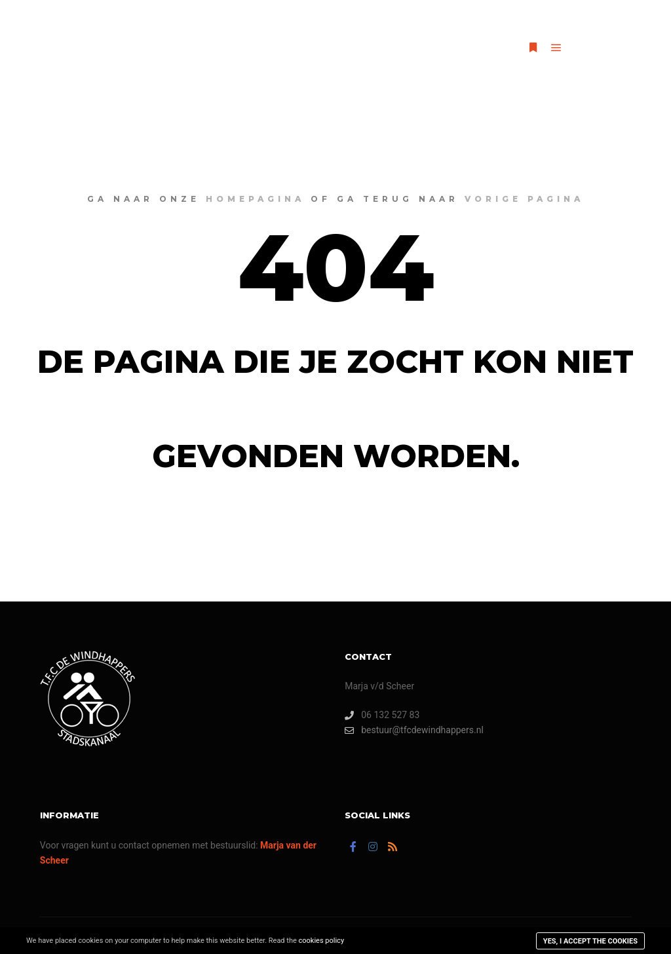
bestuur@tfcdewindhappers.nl (414, 730)
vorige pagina (524, 199)
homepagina (255, 199)
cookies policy (322, 940)
